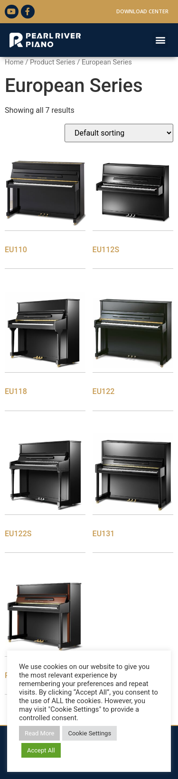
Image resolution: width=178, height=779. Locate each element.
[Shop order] (119, 133)
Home (14, 62)
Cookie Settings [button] (89, 733)
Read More (39, 733)
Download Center (142, 11)
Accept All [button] (41, 750)
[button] (160, 40)
